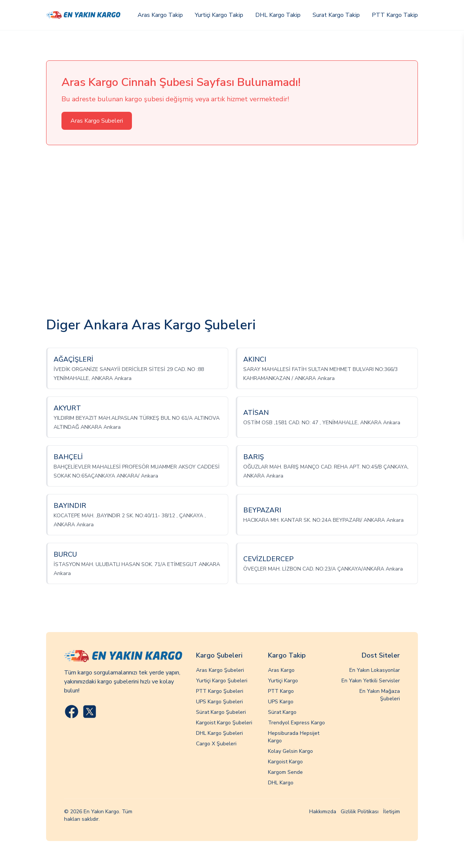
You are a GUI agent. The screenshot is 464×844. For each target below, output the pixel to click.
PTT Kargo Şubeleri (219, 691)
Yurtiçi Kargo (283, 680)
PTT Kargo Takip (395, 15)
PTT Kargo (281, 691)
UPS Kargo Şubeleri (219, 701)
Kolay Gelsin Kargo (290, 751)
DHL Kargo (280, 782)
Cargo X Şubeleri (216, 743)
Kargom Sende (285, 772)
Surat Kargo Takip (336, 15)
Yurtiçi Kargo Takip (219, 15)
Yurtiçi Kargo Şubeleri (221, 680)
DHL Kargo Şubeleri (219, 733)
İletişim (391, 811)
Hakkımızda (322, 811)
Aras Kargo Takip (160, 15)
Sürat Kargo (282, 712)
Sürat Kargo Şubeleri (221, 712)
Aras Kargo (281, 670)
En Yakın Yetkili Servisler (370, 680)
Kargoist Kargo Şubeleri (224, 722)
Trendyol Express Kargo (296, 722)
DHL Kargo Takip (278, 15)
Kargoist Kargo (285, 761)
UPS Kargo (280, 701)
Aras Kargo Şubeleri (220, 670)
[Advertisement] (232, 231)
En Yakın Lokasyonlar (374, 670)
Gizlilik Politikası (360, 811)
